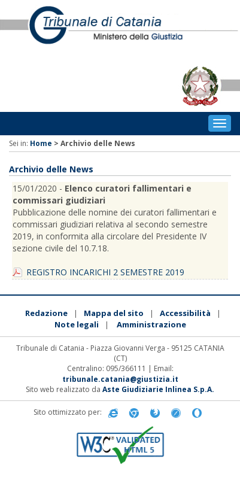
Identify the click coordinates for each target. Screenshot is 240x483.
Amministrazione (151, 324)
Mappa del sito (114, 313)
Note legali (76, 324)
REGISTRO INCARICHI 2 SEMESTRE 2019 (105, 272)
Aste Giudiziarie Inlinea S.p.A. (158, 389)
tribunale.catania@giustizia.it (120, 379)
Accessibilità (185, 313)
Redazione (46, 313)
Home (41, 143)
